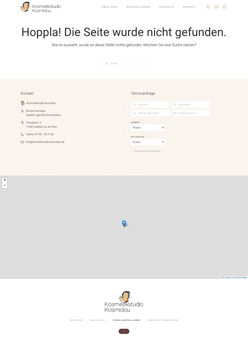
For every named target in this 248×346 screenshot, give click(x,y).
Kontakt (189, 6)
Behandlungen (138, 6)
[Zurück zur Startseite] (41, 7)
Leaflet (226, 277)
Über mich (110, 6)
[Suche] (124, 63)
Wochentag (137, 137)
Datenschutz (98, 320)
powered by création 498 (162, 320)
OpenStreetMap (240, 277)
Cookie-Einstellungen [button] (126, 320)
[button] (124, 223)
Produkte (166, 6)
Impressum (76, 320)
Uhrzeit (135, 122)
